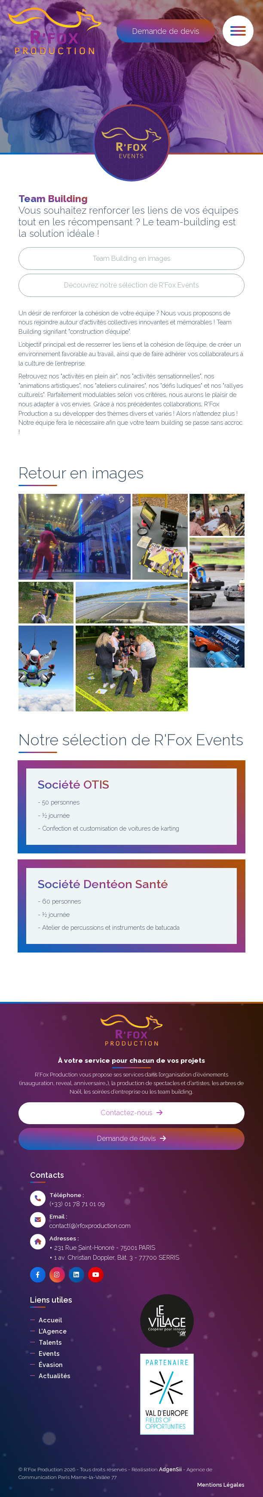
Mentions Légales (221, 1485)
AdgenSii (170, 1470)
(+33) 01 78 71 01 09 (77, 1203)
